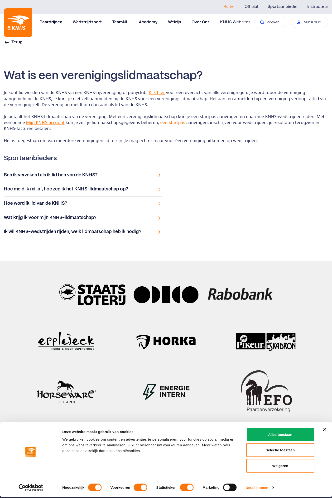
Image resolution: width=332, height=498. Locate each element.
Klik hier (157, 92)
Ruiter (229, 7)
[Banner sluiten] (324, 430)
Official (251, 7)
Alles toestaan (280, 435)
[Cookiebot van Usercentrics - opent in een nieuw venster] (31, 488)
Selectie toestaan (280, 451)
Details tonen (256, 489)
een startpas (172, 122)
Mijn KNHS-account (45, 122)
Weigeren (280, 467)
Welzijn (174, 22)
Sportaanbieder (283, 7)
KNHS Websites (235, 22)
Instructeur (317, 7)
